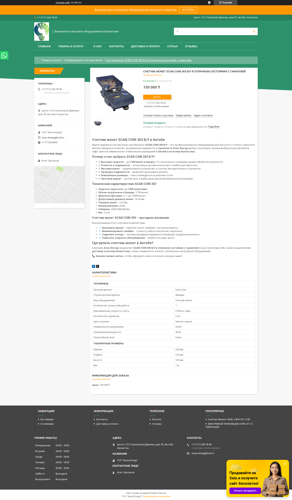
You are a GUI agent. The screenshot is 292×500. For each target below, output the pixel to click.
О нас (97, 46)
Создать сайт (63, 2)
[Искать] (254, 31)
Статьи (172, 46)
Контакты (116, 46)
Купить (157, 97)
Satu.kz (162, 493)
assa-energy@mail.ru (53, 137)
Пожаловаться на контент (157, 496)
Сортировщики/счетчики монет (83, 60)
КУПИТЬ (188, 10)
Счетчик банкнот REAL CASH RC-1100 (229, 419)
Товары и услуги (70, 46)
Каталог (156, 419)
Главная (44, 46)
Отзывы (191, 46)
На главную (47, 419)
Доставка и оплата (145, 46)
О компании (47, 423)
